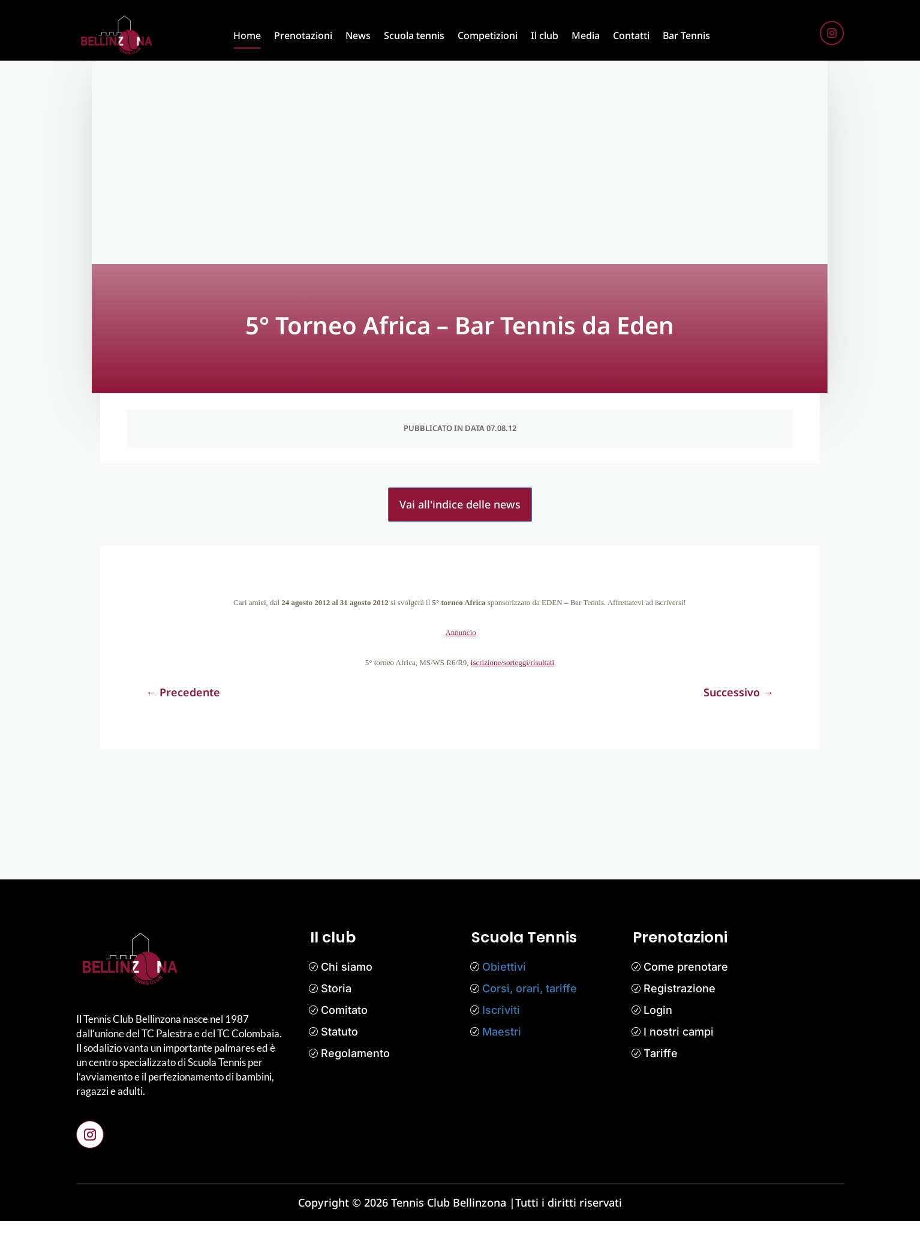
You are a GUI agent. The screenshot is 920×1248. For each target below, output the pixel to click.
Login (658, 1037)
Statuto (339, 1058)
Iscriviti (501, 1037)
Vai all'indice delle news (460, 532)
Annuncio (460, 659)
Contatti (631, 35)
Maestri (501, 1058)
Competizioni (488, 35)
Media (586, 35)
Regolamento (355, 1080)
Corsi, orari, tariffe (529, 1015)
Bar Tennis (686, 35)
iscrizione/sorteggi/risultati (512, 689)
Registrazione (679, 1015)
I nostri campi (679, 1058)
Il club (544, 35)
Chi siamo (346, 993)
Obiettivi (504, 993)
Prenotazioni (303, 35)
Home (247, 35)
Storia (336, 1015)
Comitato (344, 1037)
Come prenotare (686, 993)
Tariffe (661, 1080)
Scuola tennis (414, 35)
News (358, 35)
